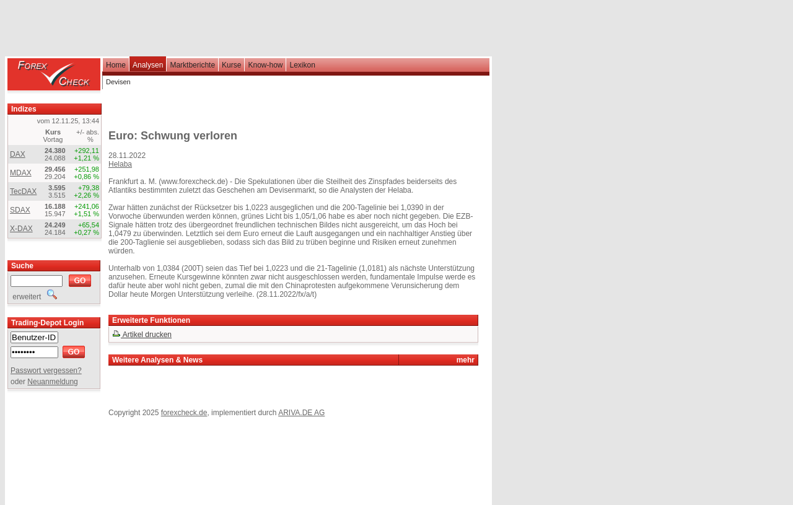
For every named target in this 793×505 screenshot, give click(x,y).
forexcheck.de (184, 412)
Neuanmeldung (52, 381)
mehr (466, 360)
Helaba (120, 164)
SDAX (20, 210)
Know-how (265, 65)
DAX (17, 154)
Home (116, 65)
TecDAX (23, 191)
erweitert (34, 296)
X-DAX (21, 228)
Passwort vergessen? (46, 370)
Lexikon (302, 65)
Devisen (118, 82)
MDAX (21, 173)
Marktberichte (192, 65)
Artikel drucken (142, 334)
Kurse (231, 65)
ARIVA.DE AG (301, 412)
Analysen (148, 65)
